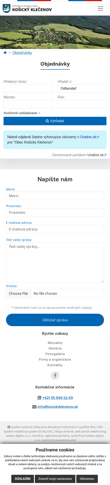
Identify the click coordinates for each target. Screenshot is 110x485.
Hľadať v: (65, 81)
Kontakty (55, 365)
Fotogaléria (55, 354)
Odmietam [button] (87, 479)
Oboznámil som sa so (51, 307)
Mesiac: (10, 97)
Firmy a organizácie (55, 359)
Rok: (61, 97)
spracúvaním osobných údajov (69, 307)
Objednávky (22, 52)
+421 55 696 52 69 (57, 398)
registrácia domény (56, 436)
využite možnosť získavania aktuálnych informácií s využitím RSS (51, 427)
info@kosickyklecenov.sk (57, 406)
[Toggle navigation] (100, 8)
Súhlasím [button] (22, 479)
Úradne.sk (88, 137)
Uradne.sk (95, 155)
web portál (82, 431)
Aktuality (55, 343)
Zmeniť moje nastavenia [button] (55, 479)
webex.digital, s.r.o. (18, 436)
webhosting (98, 431)
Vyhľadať (55, 121)
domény (37, 436)
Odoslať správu (55, 319)
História (55, 348)
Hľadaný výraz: (15, 81)
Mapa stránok (64, 431)
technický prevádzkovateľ (59, 440)
